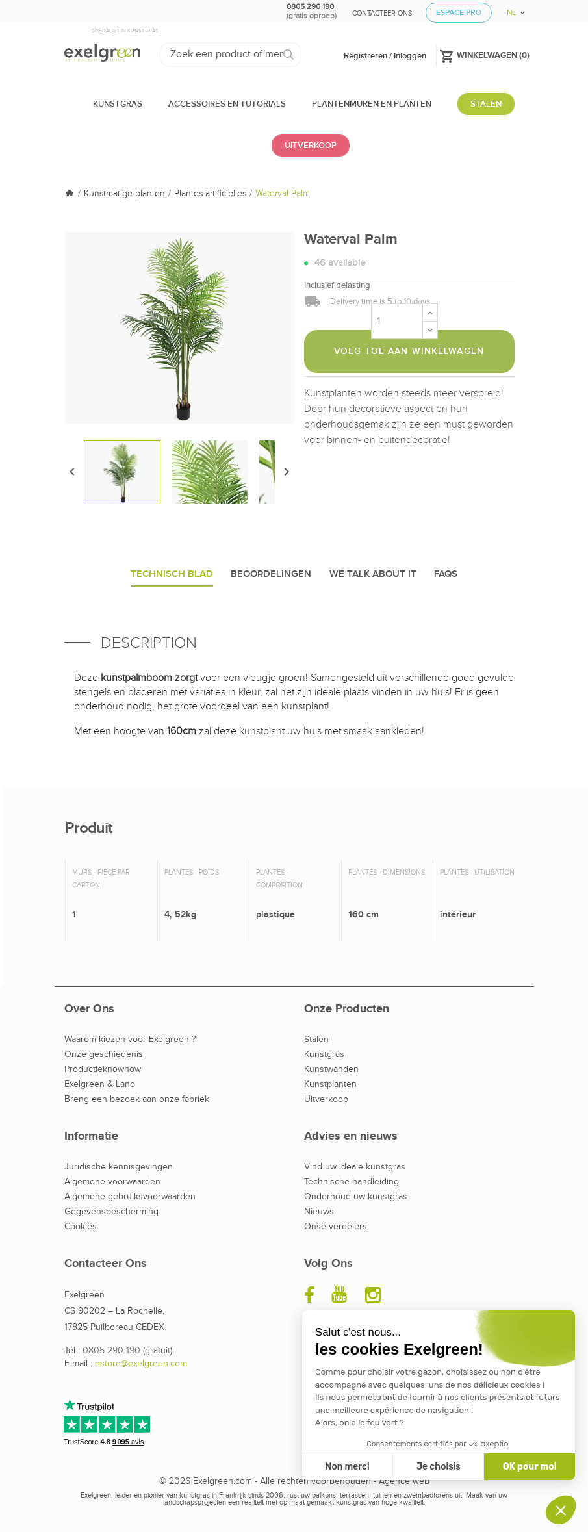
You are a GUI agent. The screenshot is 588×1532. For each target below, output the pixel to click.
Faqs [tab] (445, 574)
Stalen (316, 1039)
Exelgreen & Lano (99, 1084)
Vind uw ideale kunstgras (354, 1167)
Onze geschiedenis (103, 1054)
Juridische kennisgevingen (118, 1167)
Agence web (404, 1481)
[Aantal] (397, 321)
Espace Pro (458, 13)
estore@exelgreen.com (141, 1364)
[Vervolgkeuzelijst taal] (511, 8)
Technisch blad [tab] (172, 574)
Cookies (80, 1226)
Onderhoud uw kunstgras (355, 1197)
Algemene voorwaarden (112, 1182)
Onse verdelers (335, 1226)
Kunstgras (324, 1054)
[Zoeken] (230, 54)
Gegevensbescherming (111, 1211)
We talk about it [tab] (372, 574)
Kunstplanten (330, 1084)
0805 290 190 (111, 1351)
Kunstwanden (331, 1069)
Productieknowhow (102, 1069)
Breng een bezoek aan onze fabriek (136, 1099)
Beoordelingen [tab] (271, 574)
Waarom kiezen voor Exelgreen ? (130, 1039)
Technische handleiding (351, 1182)
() (484, 54)
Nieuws (319, 1211)
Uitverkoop (326, 1099)
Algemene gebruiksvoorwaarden (130, 1197)
